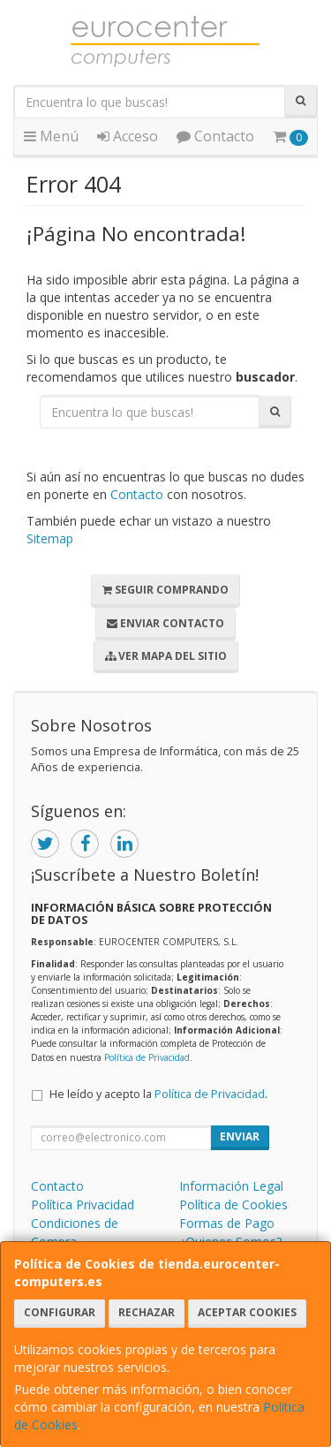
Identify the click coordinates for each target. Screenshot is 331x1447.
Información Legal (231, 1186)
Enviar (240, 1136)
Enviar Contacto (165, 623)
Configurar (59, 1312)
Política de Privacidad (147, 1057)
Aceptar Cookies (247, 1312)
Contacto (215, 136)
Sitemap (49, 538)
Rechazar (146, 1312)
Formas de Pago (227, 1223)
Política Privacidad (82, 1204)
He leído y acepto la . (158, 1094)
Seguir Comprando (165, 589)
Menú (51, 136)
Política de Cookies (233, 1204)
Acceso (127, 136)
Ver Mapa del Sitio (166, 655)
